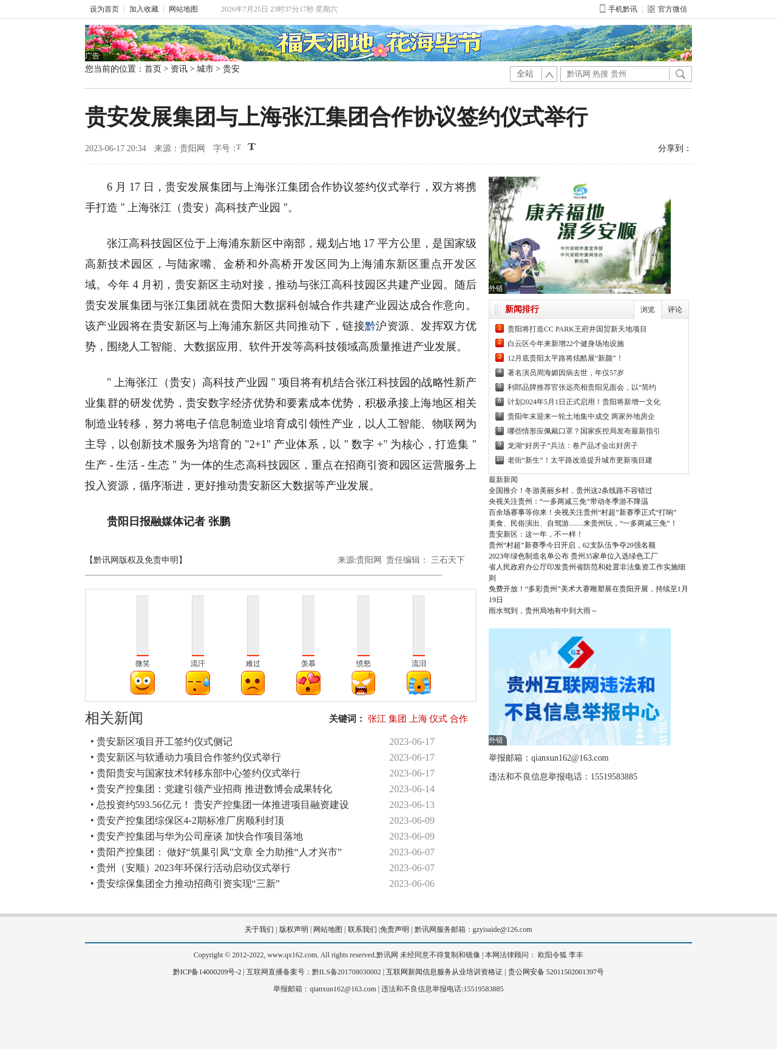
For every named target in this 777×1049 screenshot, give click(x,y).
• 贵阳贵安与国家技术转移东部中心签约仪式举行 (195, 773)
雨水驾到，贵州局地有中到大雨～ (543, 610)
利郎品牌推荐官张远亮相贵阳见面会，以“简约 (581, 387)
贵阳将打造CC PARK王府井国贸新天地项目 (577, 329)
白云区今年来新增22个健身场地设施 (565, 343)
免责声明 (394, 929)
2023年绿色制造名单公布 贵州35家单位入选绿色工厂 (573, 556)
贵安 (231, 68)
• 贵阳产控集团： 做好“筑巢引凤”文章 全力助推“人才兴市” (216, 852)
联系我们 (362, 929)
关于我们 (259, 929)
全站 (525, 73)
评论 (675, 309)
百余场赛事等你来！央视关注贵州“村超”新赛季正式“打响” (582, 512)
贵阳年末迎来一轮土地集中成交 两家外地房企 (581, 416)
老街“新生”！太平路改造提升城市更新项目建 (580, 460)
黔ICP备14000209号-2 (207, 972)
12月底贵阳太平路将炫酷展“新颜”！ (565, 358)
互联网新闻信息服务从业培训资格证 (444, 972)
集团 (397, 719)
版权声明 (293, 929)
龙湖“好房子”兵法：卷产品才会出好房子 (572, 445)
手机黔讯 (618, 9)
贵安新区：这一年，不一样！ (536, 534)
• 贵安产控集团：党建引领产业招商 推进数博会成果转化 (211, 789)
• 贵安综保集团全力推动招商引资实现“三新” (185, 883)
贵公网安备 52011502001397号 (556, 972)
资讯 (179, 68)
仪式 (438, 719)
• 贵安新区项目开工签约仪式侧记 (161, 741)
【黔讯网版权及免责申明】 (136, 560)
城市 (205, 68)
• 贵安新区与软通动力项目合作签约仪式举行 (185, 757)
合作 (459, 719)
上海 (418, 719)
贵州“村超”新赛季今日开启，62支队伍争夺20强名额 (572, 545)
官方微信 (667, 9)
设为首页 (104, 9)
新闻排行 (522, 309)
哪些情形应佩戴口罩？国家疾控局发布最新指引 (583, 431)
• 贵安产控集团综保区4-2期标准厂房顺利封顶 (187, 820)
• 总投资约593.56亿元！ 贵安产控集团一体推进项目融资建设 (219, 804)
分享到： (675, 148)
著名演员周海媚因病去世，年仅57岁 (565, 372)
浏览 (647, 309)
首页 (152, 68)
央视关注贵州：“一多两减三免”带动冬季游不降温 (568, 501)
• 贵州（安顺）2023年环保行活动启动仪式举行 (190, 868)
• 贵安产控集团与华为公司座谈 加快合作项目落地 (196, 836)
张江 (377, 719)
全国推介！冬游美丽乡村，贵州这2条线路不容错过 (571, 490)
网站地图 (183, 9)
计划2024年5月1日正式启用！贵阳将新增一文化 (583, 402)
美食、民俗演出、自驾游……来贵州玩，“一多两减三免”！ (583, 523)
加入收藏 (143, 9)
